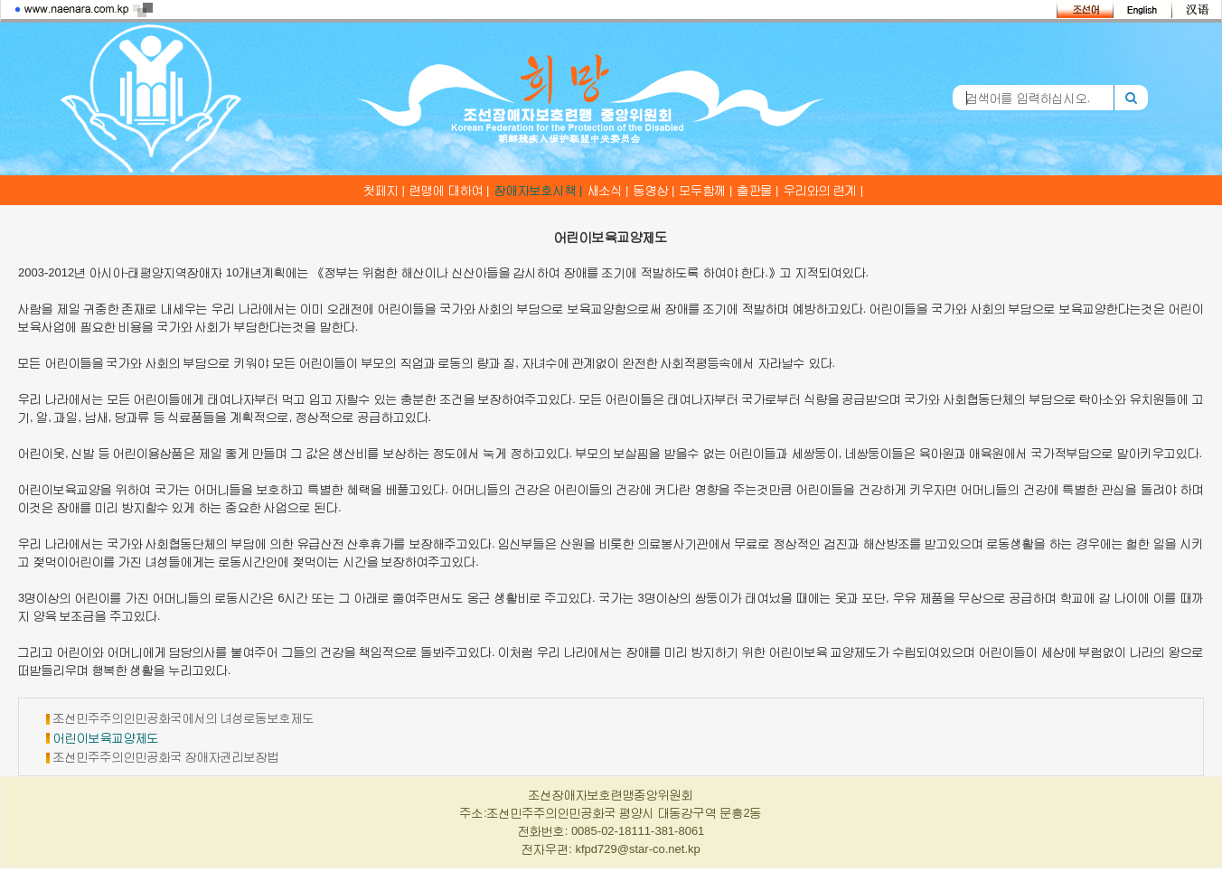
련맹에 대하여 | (449, 190)
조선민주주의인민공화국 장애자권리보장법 (166, 757)
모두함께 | (706, 190)
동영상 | (654, 190)
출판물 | (758, 190)
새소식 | (608, 190)
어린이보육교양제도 (106, 738)
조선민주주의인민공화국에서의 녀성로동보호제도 (184, 718)
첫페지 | (384, 190)
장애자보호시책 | (538, 190)
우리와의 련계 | (824, 190)
